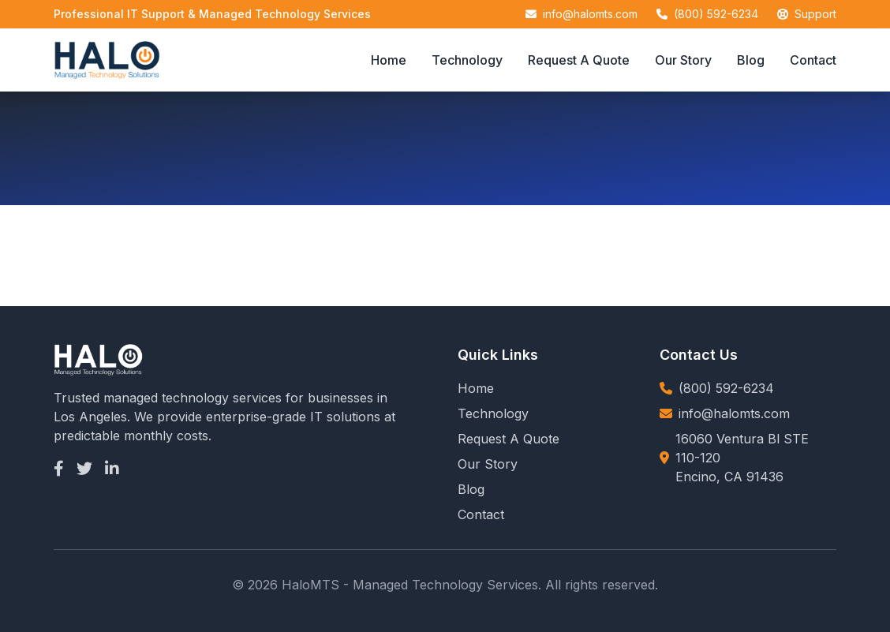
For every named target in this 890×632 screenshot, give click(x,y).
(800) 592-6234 (716, 14)
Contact (813, 60)
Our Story (683, 60)
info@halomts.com (590, 14)
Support (815, 14)
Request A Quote (579, 60)
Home (388, 60)
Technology (467, 60)
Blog (751, 60)
